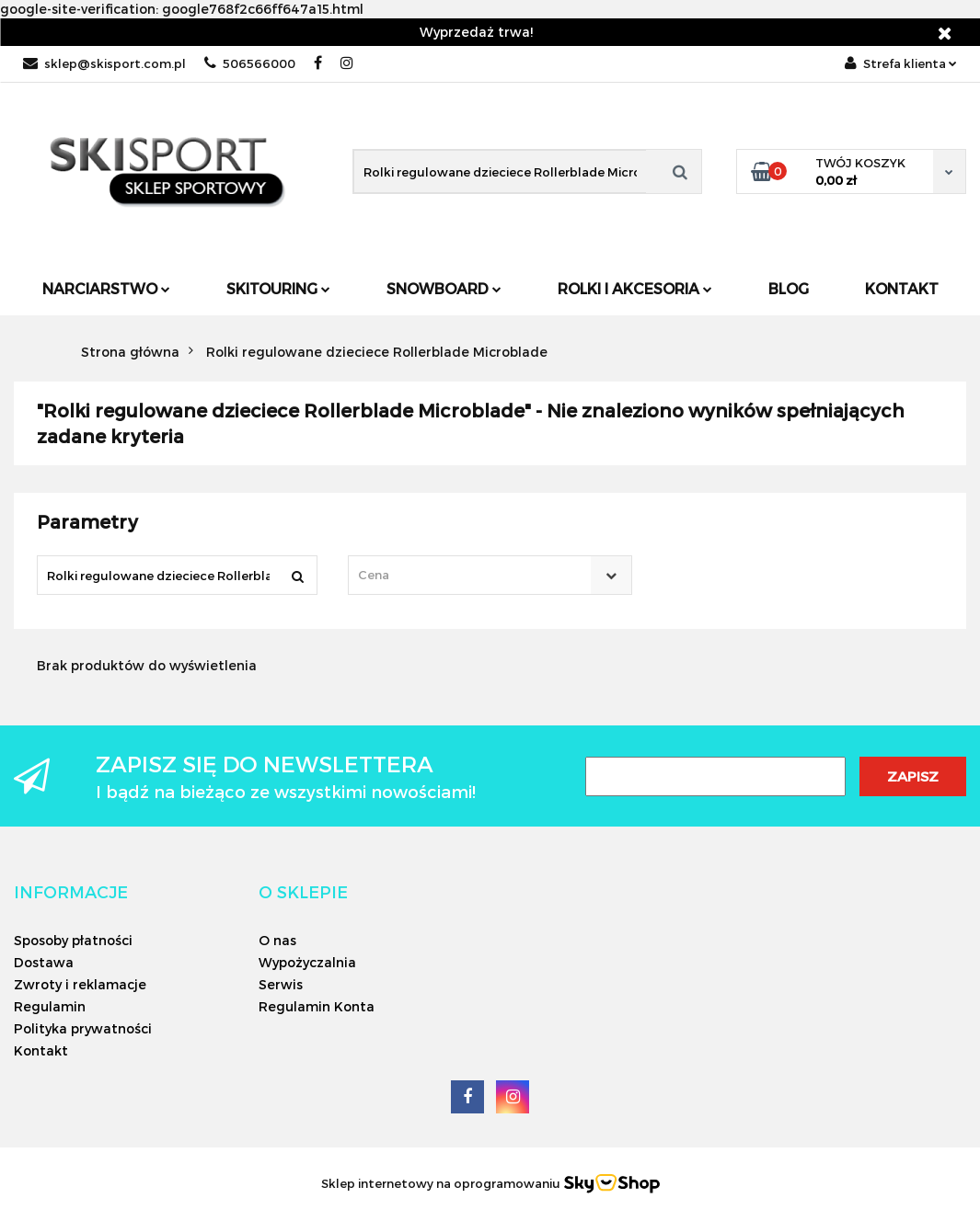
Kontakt (902, 288)
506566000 (249, 63)
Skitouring (278, 288)
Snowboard (444, 288)
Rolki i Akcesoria (635, 288)
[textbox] (473, 575)
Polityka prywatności (83, 1028)
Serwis (281, 984)
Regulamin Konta (317, 1006)
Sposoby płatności (73, 940)
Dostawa (44, 962)
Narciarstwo (106, 288)
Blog (788, 288)
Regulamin (50, 1006)
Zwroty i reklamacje (80, 984)
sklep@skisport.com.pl (104, 63)
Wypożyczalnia (307, 962)
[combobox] (489, 575)
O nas (277, 940)
